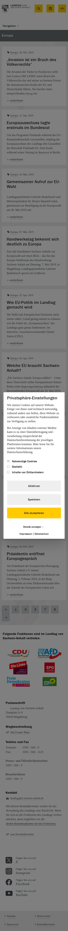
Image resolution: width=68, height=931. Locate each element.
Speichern (34, 499)
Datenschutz (42, 533)
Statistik (14, 466)
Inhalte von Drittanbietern (25, 472)
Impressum (26, 533)
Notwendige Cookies (22, 461)
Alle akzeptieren (34, 513)
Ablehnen (34, 486)
